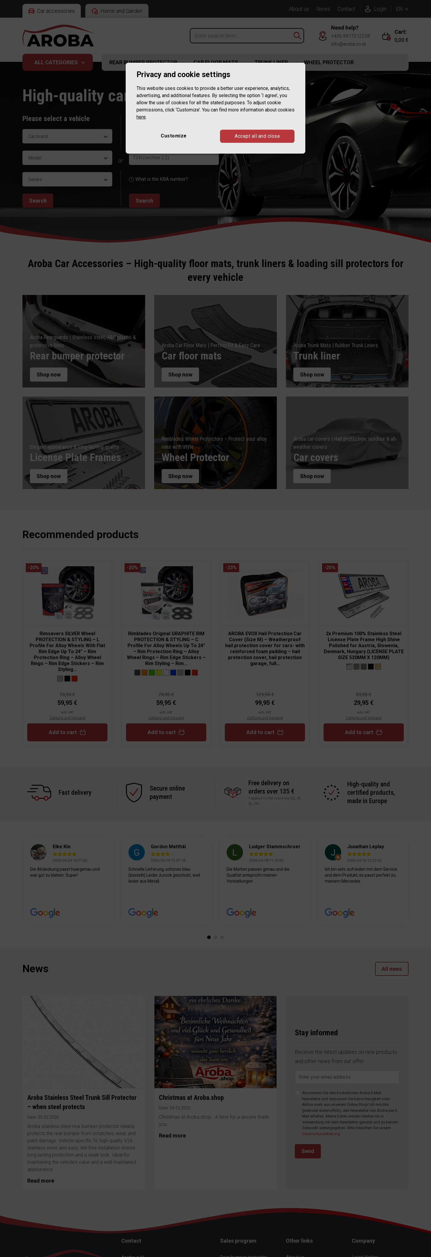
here (141, 117)
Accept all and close (257, 136)
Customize (174, 136)
